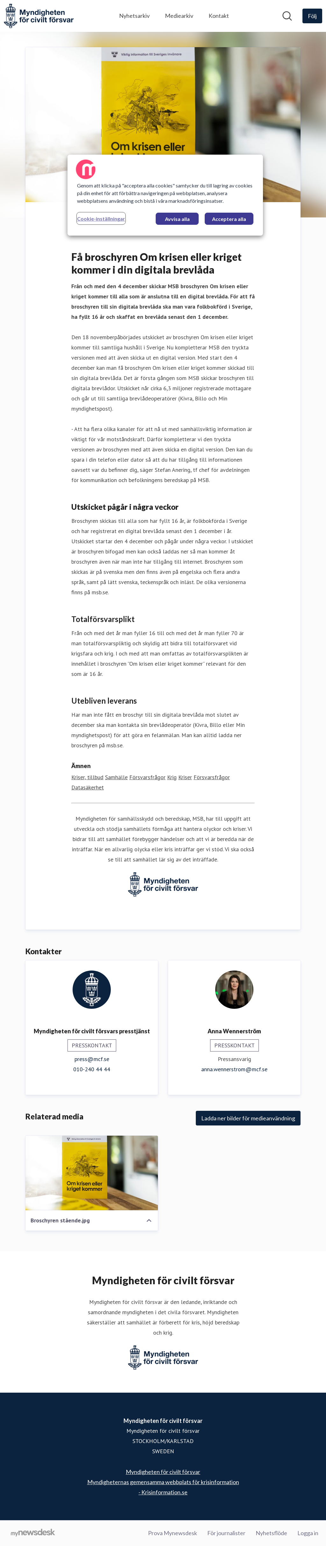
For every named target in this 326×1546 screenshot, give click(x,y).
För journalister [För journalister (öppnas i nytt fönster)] (226, 1532)
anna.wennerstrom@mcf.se (234, 1069)
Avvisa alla (177, 219)
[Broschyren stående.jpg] (91, 1173)
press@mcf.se (91, 1059)
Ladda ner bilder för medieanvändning (248, 1118)
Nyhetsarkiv (134, 15)
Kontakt (219, 15)
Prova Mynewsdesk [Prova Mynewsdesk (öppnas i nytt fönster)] (172, 1532)
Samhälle (116, 777)
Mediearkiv (179, 15)
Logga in (307, 1532)
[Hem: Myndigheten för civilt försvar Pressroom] (39, 16)
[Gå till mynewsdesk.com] (33, 1533)
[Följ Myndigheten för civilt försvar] (312, 16)
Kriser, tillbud (87, 777)
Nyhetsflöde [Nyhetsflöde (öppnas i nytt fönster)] (271, 1532)
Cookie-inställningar (101, 219)
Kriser (185, 777)
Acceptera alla (229, 219)
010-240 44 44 (91, 1069)
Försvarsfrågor (147, 777)
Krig (172, 777)
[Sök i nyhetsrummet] (287, 16)
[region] (165, 195)
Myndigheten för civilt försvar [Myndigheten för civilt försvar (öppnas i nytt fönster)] (163, 1471)
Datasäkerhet (87, 787)
